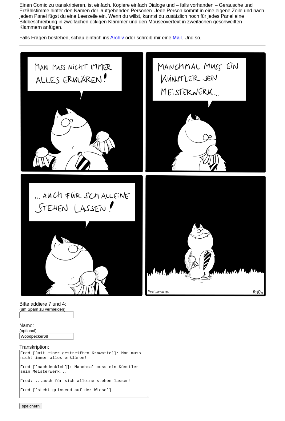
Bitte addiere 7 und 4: (46, 309)
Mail (177, 37)
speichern (31, 415)
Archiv (117, 37)
